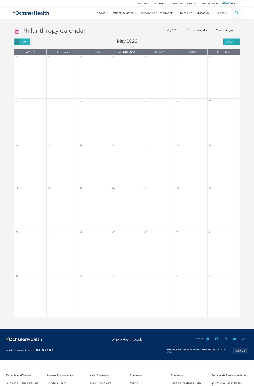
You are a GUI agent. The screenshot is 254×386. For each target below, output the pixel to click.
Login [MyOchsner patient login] (238, 3)
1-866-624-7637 (43, 350)
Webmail (134, 382)
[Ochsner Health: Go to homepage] (31, 12)
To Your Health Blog (99, 382)
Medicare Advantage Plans (185, 382)
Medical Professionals (60, 375)
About (101, 13)
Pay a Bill (191, 3)
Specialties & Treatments (157, 13)
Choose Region (225, 30)
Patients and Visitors (19, 375)
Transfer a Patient (57, 382)
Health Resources (98, 375)
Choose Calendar (197, 30)
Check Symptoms (209, 3)
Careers (220, 13)
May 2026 (173, 30)
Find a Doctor (143, 3)
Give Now (177, 3)
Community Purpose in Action (229, 375)
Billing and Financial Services (22, 382)
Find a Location (161, 3)
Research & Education (194, 13)
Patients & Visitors (123, 13)
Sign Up (241, 350)
